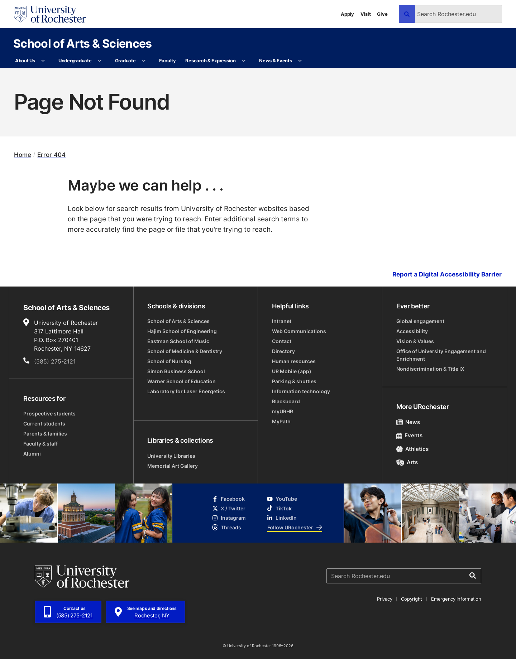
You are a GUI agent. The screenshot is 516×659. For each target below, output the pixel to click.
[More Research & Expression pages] (244, 61)
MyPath (281, 421)
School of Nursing (169, 361)
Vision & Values (415, 341)
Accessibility (412, 331)
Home (22, 155)
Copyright (411, 599)
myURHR (282, 411)
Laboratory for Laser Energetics (186, 391)
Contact (281, 341)
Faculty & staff (40, 443)
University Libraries (171, 455)
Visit (365, 14)
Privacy (384, 599)
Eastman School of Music (178, 341)
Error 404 (51, 155)
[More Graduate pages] (144, 61)
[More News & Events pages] (300, 61)
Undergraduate (75, 60)
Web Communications (299, 331)
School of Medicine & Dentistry (184, 351)
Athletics (412, 449)
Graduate (125, 60)
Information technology (301, 391)
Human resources (294, 361)
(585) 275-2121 (55, 361)
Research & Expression (210, 60)
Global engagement (420, 321)
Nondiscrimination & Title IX (430, 368)
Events (409, 435)
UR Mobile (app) (291, 371)
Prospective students (49, 413)
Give (382, 14)
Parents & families (45, 433)
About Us (25, 60)
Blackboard (286, 401)
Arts (407, 462)
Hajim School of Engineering (182, 331)
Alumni (32, 453)
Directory (283, 351)
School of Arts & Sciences (82, 43)
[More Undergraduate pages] (100, 61)
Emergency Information (456, 599)
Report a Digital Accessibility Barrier (447, 274)
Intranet (281, 321)
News (408, 422)
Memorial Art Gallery (172, 465)
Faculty (167, 60)
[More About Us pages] (43, 61)
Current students (44, 423)
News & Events (275, 60)
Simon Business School (176, 371)
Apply (347, 14)
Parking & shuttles (294, 381)
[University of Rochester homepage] (50, 14)
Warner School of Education (181, 381)
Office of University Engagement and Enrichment (441, 355)
